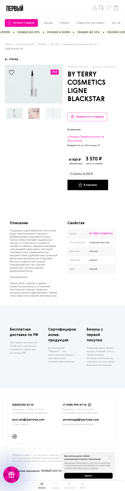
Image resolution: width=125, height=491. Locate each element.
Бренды (48, 23)
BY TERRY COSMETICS (101, 234)
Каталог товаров (20, 23)
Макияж (43, 44)
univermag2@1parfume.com (81, 420)
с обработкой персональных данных (81, 468)
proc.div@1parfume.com (28, 420)
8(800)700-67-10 (22, 405)
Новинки (64, 23)
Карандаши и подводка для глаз (81, 44)
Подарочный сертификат (90, 23)
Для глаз (56, 44)
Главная (10, 44)
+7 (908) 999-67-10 (74, 405)
